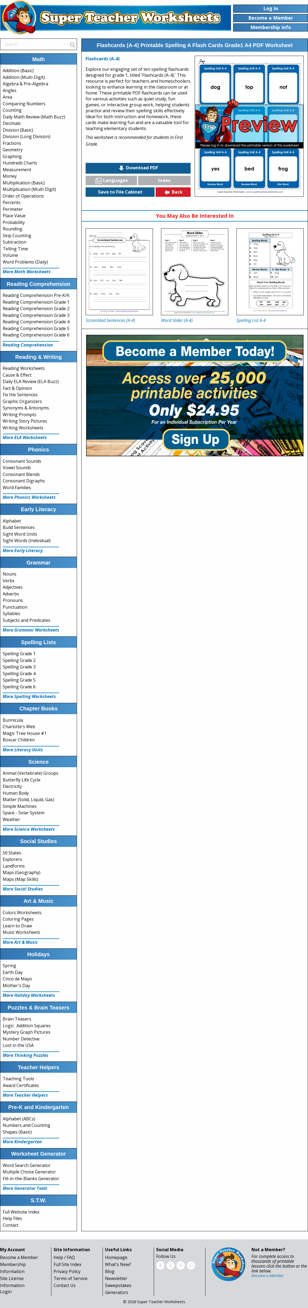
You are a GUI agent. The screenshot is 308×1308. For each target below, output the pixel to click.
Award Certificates (21, 1085)
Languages (111, 180)
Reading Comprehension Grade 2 (36, 308)
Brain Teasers (17, 1019)
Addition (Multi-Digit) (24, 77)
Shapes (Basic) (17, 1132)
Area (7, 97)
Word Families (17, 487)
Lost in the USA (18, 1045)
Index (164, 180)
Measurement (17, 170)
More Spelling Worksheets (29, 696)
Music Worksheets (21, 932)
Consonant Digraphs (24, 481)
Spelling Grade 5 (19, 680)
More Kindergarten (22, 1142)
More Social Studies (23, 889)
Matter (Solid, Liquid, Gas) (28, 799)
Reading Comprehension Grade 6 (36, 335)
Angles (9, 90)
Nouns (9, 574)
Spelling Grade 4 (19, 673)
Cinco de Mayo (17, 979)
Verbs (9, 581)
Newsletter (116, 1278)
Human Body (16, 793)
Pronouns (13, 600)
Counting (12, 110)
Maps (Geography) (21, 872)
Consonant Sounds (22, 461)
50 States (12, 853)
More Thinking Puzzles (25, 1055)
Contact (10, 1225)
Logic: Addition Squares (27, 1026)
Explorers (12, 859)
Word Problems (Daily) (25, 262)
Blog (109, 1271)
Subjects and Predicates (26, 620)
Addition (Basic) (18, 70)
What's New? (118, 1264)
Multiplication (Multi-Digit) (29, 189)
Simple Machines (20, 806)
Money (10, 176)
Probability (14, 222)
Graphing (12, 156)
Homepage (116, 1257)
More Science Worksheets (29, 829)
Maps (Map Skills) (20, 879)
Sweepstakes (118, 1285)
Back (173, 192)
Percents (11, 202)
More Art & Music (20, 942)
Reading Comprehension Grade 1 (36, 302)
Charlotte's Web (19, 727)
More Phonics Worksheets (29, 497)
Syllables (11, 613)
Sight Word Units (20, 534)
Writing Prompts (19, 415)
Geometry (13, 150)
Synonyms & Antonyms (26, 408)
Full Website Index (21, 1212)
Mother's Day (16, 985)
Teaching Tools (18, 1079)
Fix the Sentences (20, 395)
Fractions (12, 143)
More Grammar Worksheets (31, 630)
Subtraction (14, 242)
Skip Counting (17, 236)
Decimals (12, 123)
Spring (9, 966)
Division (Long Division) (26, 136)
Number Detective (21, 1039)
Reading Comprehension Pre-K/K (36, 295)
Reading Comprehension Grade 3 (36, 315)
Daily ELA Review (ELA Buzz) (31, 381)
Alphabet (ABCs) (19, 1119)
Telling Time (15, 249)
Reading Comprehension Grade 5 (36, 328)
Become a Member (19, 1257)
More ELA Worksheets (25, 437)
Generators (116, 1292)
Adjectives (13, 587)
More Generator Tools (25, 1188)
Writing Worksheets (23, 428)
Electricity (12, 786)
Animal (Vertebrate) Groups (30, 773)
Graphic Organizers (22, 401)
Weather (11, 819)
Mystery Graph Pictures (26, 1032)
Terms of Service (71, 1278)
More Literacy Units (23, 750)
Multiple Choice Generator (29, 1172)
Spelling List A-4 (251, 320)
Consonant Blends (21, 474)
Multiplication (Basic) (24, 183)
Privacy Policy (67, 1271)
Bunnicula (13, 720)
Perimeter (13, 209)
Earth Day (13, 972)
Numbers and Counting (26, 1125)
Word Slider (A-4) (177, 320)
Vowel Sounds (17, 468)
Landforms (14, 866)
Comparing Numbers (24, 104)
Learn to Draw (17, 926)
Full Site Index (67, 1264)
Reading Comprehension (28, 345)
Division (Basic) (18, 130)
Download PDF (138, 167)
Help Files (12, 1218)
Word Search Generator (27, 1165)
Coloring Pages (18, 919)
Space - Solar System (23, 813)
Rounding (12, 229)
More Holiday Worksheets (29, 995)
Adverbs (11, 594)
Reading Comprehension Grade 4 (36, 322)
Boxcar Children (19, 740)
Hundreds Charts (20, 163)
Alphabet (12, 521)
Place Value (14, 216)
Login (6, 1292)
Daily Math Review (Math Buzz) (34, 117)
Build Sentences (19, 527)
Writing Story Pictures (25, 421)
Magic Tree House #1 (25, 733)
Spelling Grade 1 (19, 654)
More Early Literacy (23, 550)
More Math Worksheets (27, 272)
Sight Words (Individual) (27, 540)
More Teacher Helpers (25, 1095)
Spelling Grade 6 (19, 687)
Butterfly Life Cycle (21, 780)
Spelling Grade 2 (19, 660)
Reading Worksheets (24, 368)
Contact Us (65, 1285)
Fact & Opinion (17, 388)
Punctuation (15, 607)
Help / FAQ (64, 1257)
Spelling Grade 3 (19, 667)
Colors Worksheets (22, 913)
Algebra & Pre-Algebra (25, 84)
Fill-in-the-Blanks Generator (31, 1178)
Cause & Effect (17, 375)
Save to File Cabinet (120, 192)
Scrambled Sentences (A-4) (110, 320)
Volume (10, 255)
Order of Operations (23, 196)
